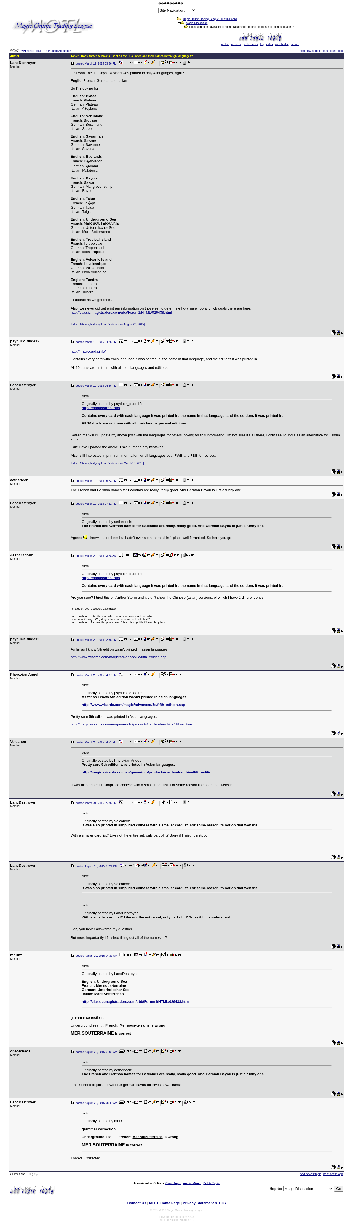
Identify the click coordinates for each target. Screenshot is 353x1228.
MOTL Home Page (164, 1203)
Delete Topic (211, 1183)
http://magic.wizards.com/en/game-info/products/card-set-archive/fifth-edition (131, 724)
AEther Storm (21, 555)
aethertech (19, 480)
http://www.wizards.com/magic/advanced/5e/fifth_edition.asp (118, 657)
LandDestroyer (23, 63)
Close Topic (173, 1183)
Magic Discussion (197, 23)
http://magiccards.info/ (88, 351)
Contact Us (136, 1203)
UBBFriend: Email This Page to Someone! (45, 50)
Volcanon (18, 742)
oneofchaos (20, 1051)
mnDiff (16, 955)
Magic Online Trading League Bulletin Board (210, 19)
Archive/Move (192, 1183)
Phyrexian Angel (24, 674)
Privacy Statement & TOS (204, 1203)
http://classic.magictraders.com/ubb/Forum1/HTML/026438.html (121, 312)
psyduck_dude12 (24, 341)
